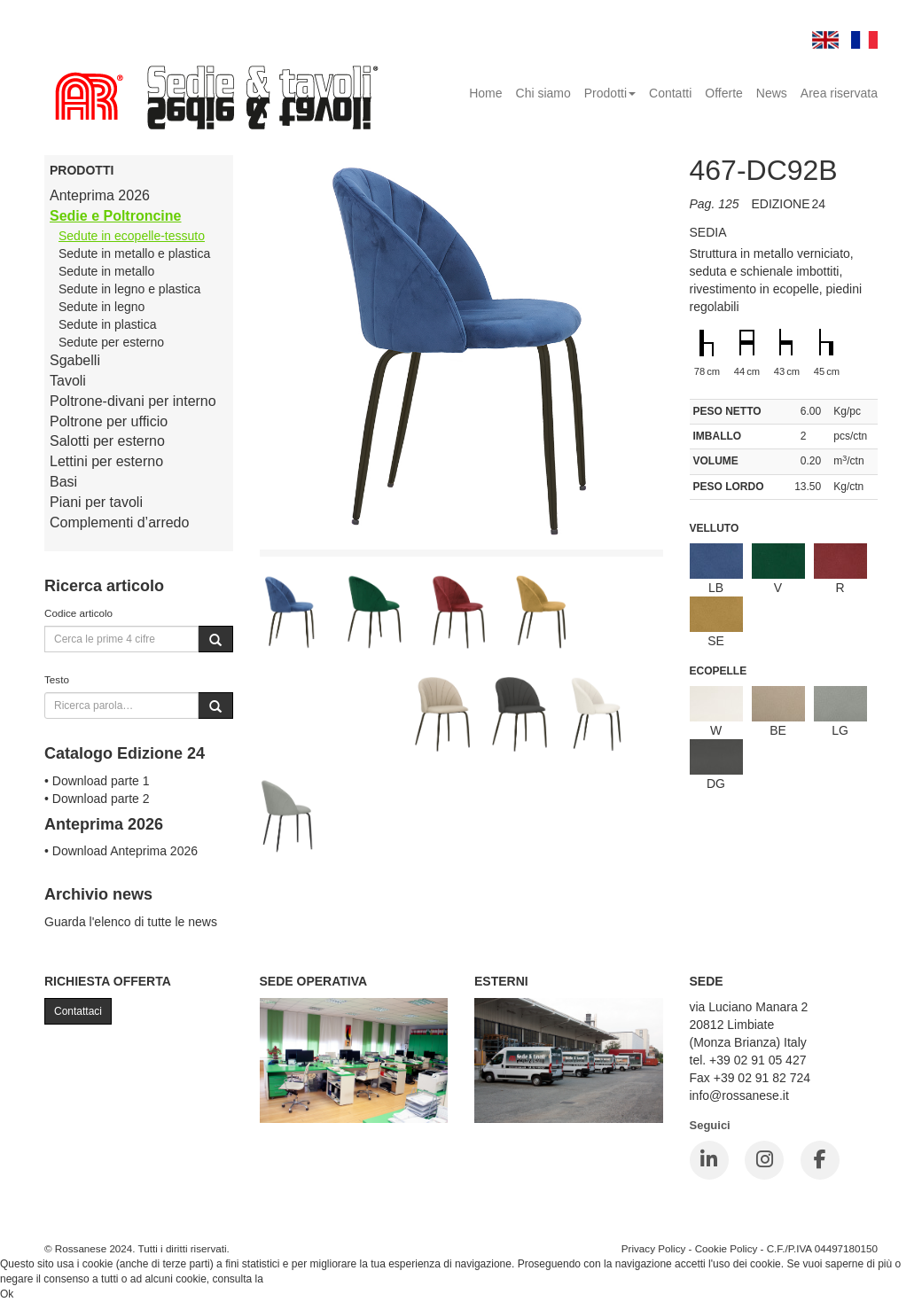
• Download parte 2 (97, 798)
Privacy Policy (653, 1248)
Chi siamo (543, 93)
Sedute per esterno (111, 342)
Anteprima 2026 (100, 195)
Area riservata (839, 93)
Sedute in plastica (108, 324)
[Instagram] (764, 1160)
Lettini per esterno (106, 461)
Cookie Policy (726, 1248)
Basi (63, 481)
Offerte (724, 93)
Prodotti (610, 93)
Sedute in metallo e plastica (134, 253)
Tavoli (68, 380)
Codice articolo (78, 613)
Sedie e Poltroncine (115, 215)
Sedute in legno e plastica (129, 289)
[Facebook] (820, 1160)
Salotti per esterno (107, 440)
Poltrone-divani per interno (133, 401)
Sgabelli (75, 360)
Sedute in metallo (106, 271)
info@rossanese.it (739, 1095)
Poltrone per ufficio (109, 421)
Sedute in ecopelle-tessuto (132, 236)
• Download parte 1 (97, 781)
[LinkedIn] (709, 1160)
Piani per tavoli (96, 502)
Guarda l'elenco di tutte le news (130, 922)
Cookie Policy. (299, 1279)
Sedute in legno (102, 307)
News (771, 93)
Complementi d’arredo (119, 522)
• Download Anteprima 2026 (121, 851)
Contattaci (78, 1011)
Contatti (670, 93)
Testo (56, 679)
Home (485, 93)
